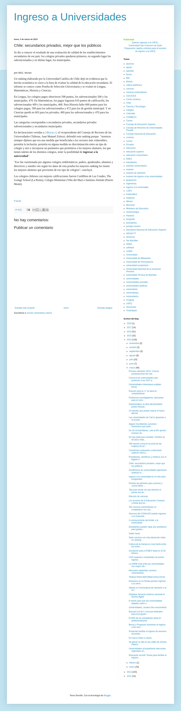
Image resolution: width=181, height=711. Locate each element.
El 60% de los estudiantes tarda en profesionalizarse (145, 619)
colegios (130, 110)
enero (132, 667)
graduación (131, 180)
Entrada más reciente (25, 308)
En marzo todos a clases (140, 638)
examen (130, 169)
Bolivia (129, 81)
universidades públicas (136, 286)
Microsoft (130, 205)
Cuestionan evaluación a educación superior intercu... (145, 451)
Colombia (130, 113)
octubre (133, 347)
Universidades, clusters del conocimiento (148, 607)
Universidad (131, 255)
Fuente (17, 201)
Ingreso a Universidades (70, 17)
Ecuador (130, 144)
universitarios (132, 296)
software (130, 247)
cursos (129, 141)
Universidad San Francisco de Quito (145, 45)
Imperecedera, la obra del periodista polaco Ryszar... (145, 405)
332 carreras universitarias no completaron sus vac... (142, 508)
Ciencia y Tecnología (135, 106)
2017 (129, 327)
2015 (129, 335)
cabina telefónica (134, 85)
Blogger (107, 695)
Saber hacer (134, 533)
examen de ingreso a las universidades (144, 176)
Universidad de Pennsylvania (139, 262)
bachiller (130, 71)
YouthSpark (131, 310)
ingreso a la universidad (137, 187)
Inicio (66, 308)
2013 (129, 672)
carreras (130, 89)
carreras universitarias (136, 92)
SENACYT (131, 233)
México (129, 201)
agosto (132, 355)
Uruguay (130, 300)
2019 (129, 323)
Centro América (133, 99)
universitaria (131, 289)
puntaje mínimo (133, 226)
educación (131, 148)
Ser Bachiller (132, 240)
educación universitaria (137, 155)
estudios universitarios (136, 166)
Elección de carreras (138, 496)
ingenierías (131, 183)
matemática (131, 194)
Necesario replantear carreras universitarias (142, 571)
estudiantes (131, 162)
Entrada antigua (104, 308)
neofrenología (132, 212)
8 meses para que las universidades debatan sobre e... (145, 602)
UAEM (129, 251)
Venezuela (131, 307)
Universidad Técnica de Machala (141, 275)
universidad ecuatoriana (137, 265)
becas (129, 74)
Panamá (130, 215)
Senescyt (130, 237)
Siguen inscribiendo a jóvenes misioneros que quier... (142, 425)
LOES (129, 191)
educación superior (135, 151)
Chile (128, 103)
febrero (132, 662)
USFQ (129, 303)
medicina (130, 198)
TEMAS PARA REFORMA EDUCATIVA (147, 577)
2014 (129, 339)
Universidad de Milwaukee (138, 258)
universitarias (132, 293)
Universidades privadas (137, 282)
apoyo (129, 67)
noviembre (134, 343)
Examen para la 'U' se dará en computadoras (143, 392)
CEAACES (131, 96)
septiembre (134, 351)
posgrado (130, 219)
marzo (132, 367)
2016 (129, 331)
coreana (130, 137)
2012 (129, 676)
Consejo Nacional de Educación (141, 134)
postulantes (131, 223)
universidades (132, 278)
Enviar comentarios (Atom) (39, 313)
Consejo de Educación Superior (141, 124)
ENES (129, 159)
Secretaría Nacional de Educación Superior (146, 230)
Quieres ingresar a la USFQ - (145, 42)
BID (128, 78)
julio (131, 359)
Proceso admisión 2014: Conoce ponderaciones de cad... (144, 372)
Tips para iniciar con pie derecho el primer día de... (145, 491)
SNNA (129, 244)
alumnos (130, 64)
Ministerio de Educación (137, 208)
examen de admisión (135, 173)
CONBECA (131, 117)
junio (131, 363)
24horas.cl (51, 132)
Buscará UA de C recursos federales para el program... (146, 612)
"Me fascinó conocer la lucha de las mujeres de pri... (145, 445)
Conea (129, 120)
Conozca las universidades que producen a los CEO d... (143, 379)
